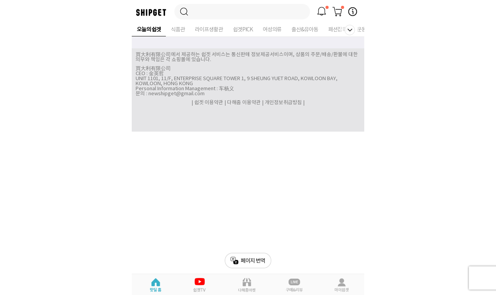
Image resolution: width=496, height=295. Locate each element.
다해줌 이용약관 (244, 103)
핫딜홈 (155, 285)
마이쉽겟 (341, 285)
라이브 (294, 285)
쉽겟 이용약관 (209, 103)
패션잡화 (337, 30)
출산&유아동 (304, 30)
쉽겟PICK (243, 30)
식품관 (178, 30)
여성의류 (272, 30)
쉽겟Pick (200, 285)
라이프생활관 (209, 30)
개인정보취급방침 (283, 103)
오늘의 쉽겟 (149, 30)
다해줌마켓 (247, 285)
